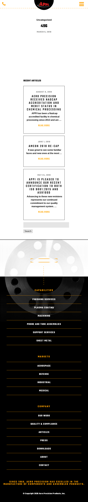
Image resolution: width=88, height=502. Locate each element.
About (44, 457)
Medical (44, 391)
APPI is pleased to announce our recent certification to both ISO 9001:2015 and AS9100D (44, 186)
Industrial (44, 382)
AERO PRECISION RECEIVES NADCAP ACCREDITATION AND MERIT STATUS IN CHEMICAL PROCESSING (44, 103)
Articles (44, 432)
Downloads (44, 449)
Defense (44, 374)
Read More (44, 125)
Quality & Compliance (44, 424)
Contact (44, 465)
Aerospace (44, 366)
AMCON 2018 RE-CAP (44, 146)
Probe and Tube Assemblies (44, 324)
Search (27, 231)
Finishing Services (44, 299)
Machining (44, 316)
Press (44, 440)
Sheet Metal (44, 341)
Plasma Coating (44, 308)
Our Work (44, 416)
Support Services (44, 332)
